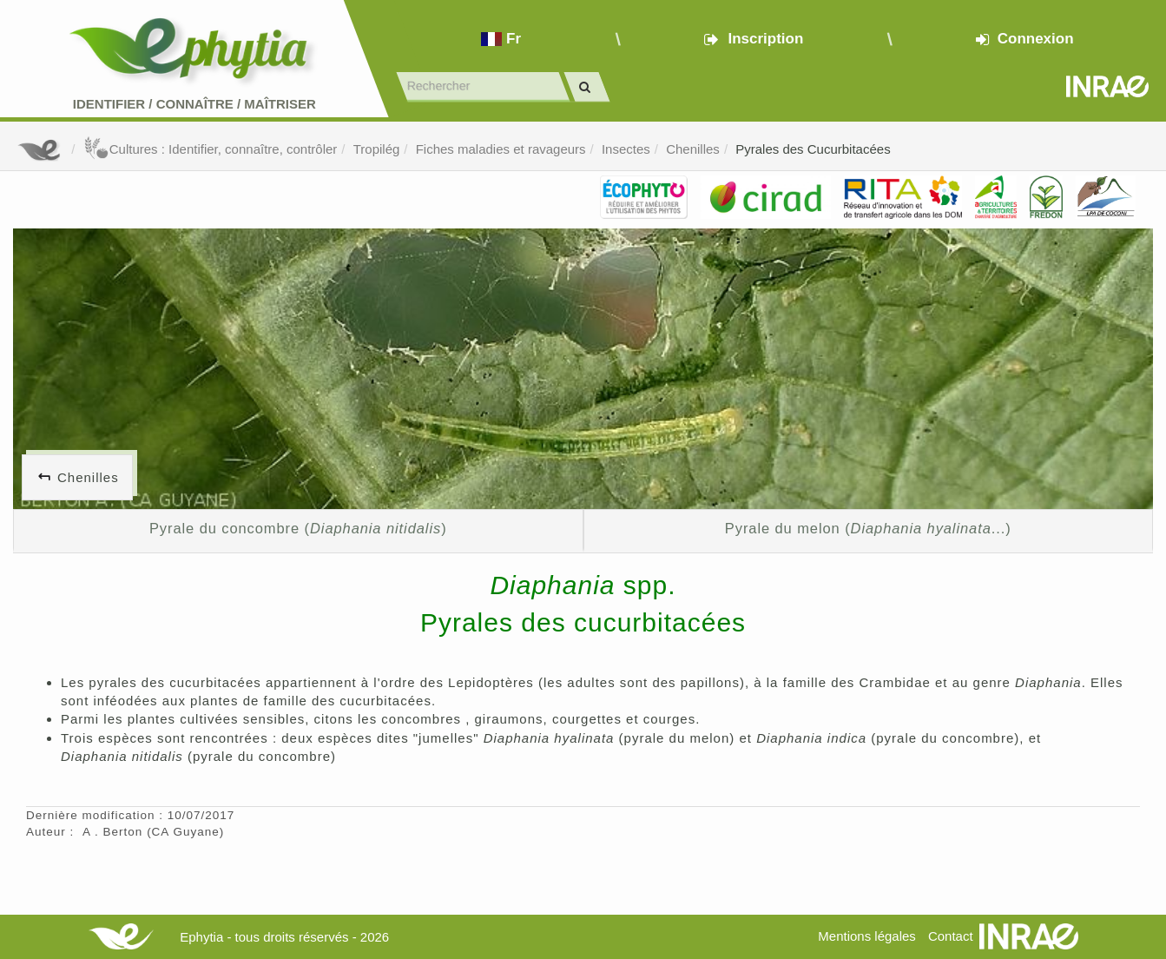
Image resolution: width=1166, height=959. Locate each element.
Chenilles (693, 149)
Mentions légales (867, 936)
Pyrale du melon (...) (868, 528)
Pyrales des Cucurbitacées (812, 149)
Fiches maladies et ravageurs (501, 149)
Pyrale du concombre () (298, 528)
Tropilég (376, 149)
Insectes (626, 149)
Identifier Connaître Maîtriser (194, 103)
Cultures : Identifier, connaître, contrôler (210, 149)
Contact (950, 936)
